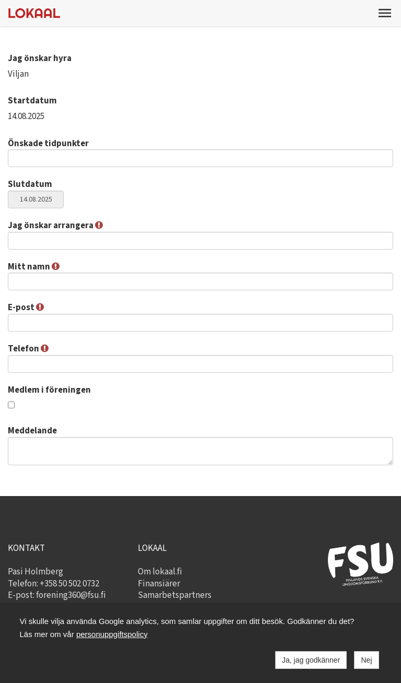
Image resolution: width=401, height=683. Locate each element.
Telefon (28, 349)
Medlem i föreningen (49, 390)
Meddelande (32, 431)
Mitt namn (34, 267)
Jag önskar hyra (40, 58)
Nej (366, 660)
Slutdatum (30, 184)
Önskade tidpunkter (48, 143)
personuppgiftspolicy (112, 634)
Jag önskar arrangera (55, 225)
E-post (26, 307)
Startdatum (32, 101)
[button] (384, 13)
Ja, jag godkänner (311, 660)
